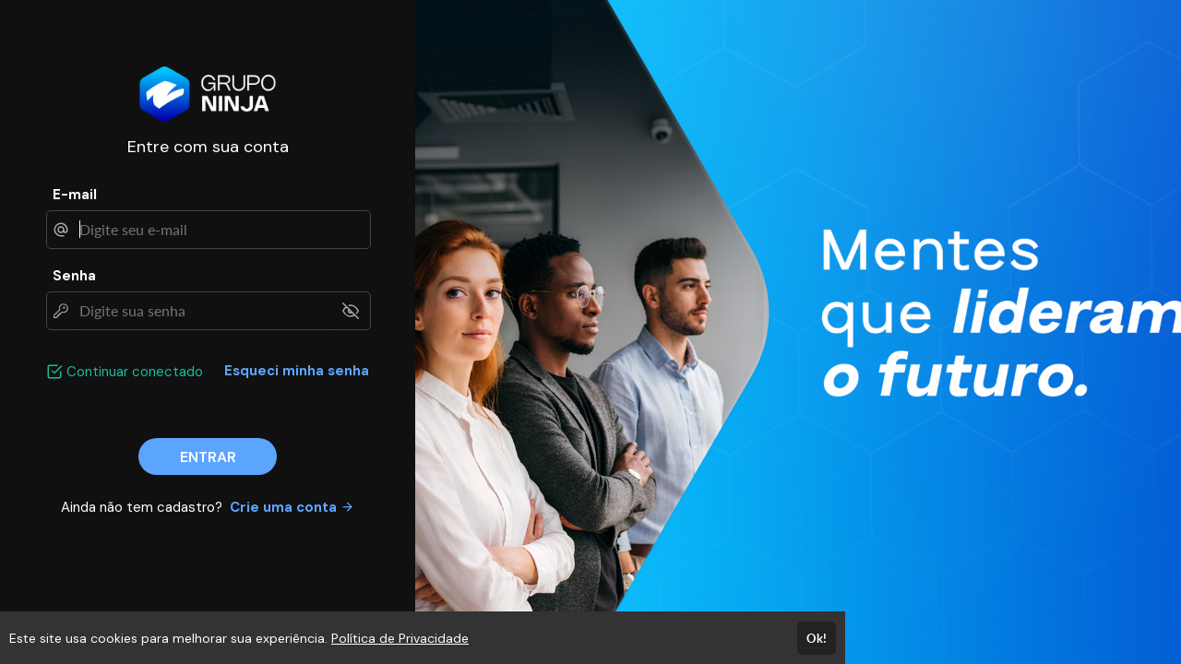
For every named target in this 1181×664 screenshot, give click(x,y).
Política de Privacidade (400, 638)
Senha (74, 276)
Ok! (816, 638)
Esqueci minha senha (296, 371)
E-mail (75, 194)
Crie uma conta (292, 507)
